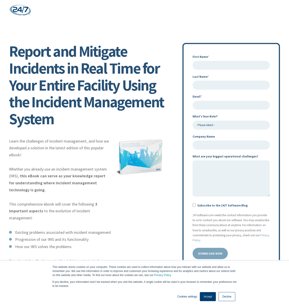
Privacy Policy (162, 275)
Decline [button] (226, 296)
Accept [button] (208, 296)
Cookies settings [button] (187, 296)
